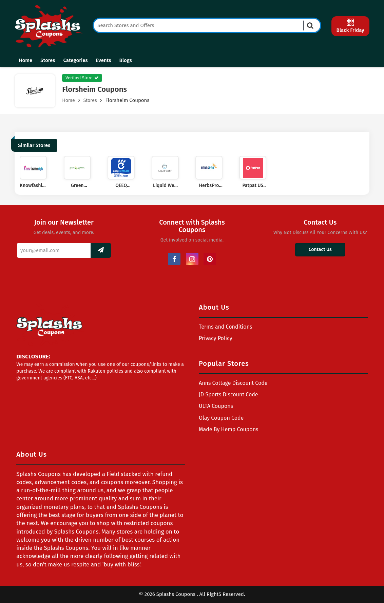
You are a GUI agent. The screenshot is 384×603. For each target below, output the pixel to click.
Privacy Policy (215, 338)
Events (103, 60)
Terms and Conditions (225, 327)
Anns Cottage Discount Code (233, 383)
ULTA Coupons (216, 406)
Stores (47, 60)
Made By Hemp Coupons (228, 429)
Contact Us (320, 249)
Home (25, 60)
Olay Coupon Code (221, 418)
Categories (75, 60)
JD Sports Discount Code (228, 394)
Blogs (125, 60)
